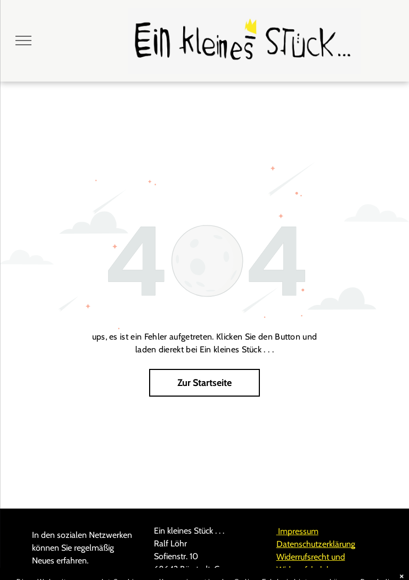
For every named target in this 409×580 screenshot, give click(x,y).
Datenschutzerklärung (315, 544)
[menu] (23, 40)
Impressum (297, 531)
